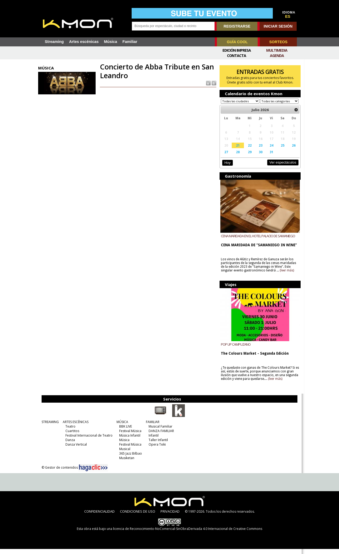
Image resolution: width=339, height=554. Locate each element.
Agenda (277, 55)
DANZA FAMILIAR (160, 436)
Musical (124, 454)
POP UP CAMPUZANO (235, 349)
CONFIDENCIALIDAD (99, 516)
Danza (69, 445)
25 (280, 150)
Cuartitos (71, 436)
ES (288, 16)
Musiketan (125, 463)
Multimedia (276, 50)
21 (236, 150)
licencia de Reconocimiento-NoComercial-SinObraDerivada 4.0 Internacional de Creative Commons (187, 533)
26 (291, 150)
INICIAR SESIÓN (278, 26)
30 (259, 157)
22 (248, 150)
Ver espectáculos (280, 167)
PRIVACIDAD (170, 516)
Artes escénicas (84, 41)
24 (269, 150)
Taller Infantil (157, 445)
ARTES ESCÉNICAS (75, 427)
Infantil (153, 440)
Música (110, 41)
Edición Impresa (236, 50)
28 (236, 157)
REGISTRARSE (237, 26)
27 (225, 157)
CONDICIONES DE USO (137, 516)
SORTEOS (278, 42)
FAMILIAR (152, 427)
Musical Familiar (160, 431)
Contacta (236, 55)
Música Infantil (129, 440)
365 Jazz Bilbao (129, 458)
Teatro (70, 431)
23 (259, 150)
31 (269, 157)
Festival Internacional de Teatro (88, 440)
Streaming (54, 41)
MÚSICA (121, 427)
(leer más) (286, 275)
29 (248, 157)
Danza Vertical (75, 449)
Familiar (129, 41)
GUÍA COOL (237, 42)
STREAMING (49, 427)
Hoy (226, 168)
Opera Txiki (156, 449)
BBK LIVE (124, 431)
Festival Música (129, 436)
